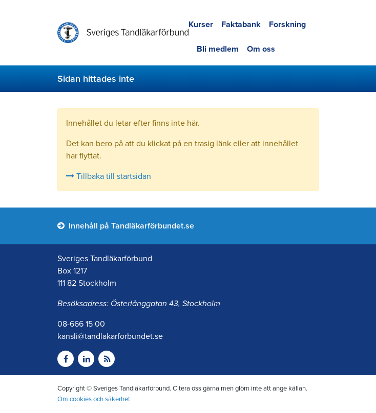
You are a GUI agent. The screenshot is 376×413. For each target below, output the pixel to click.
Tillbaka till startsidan (108, 176)
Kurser (201, 24)
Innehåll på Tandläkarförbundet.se (125, 226)
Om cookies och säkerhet (93, 399)
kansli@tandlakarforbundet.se (110, 336)
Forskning (287, 24)
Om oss (261, 49)
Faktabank (241, 24)
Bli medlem (218, 49)
